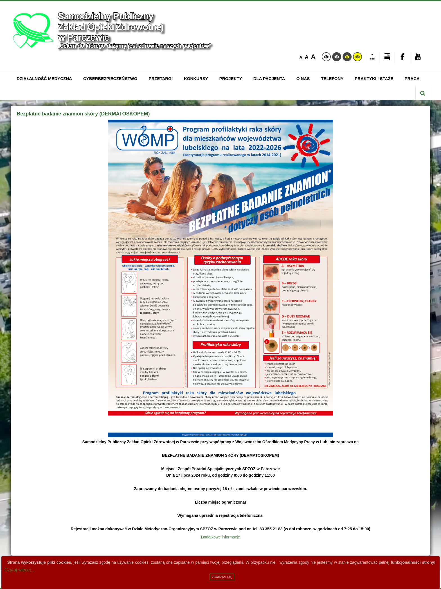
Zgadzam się (222, 577)
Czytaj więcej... (19, 569)
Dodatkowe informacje (220, 537)
